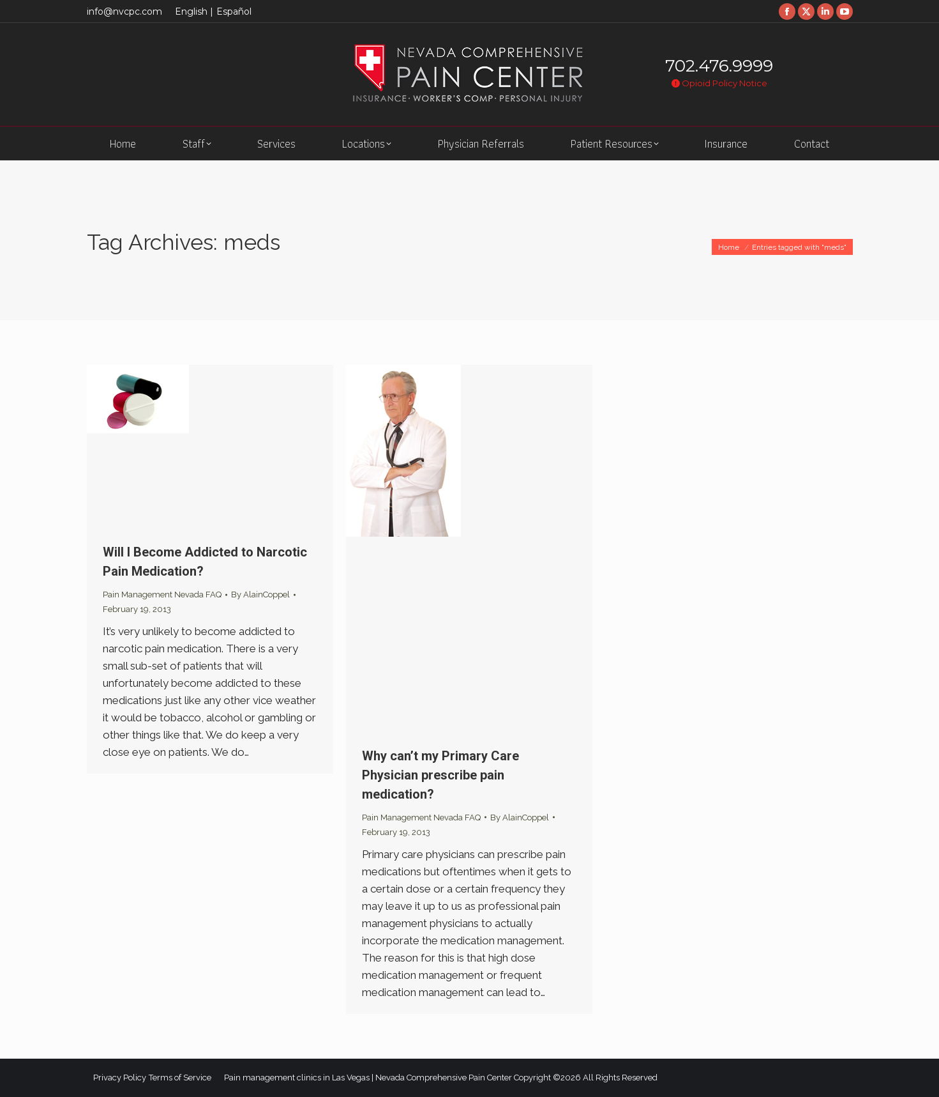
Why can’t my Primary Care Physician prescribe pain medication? (440, 775)
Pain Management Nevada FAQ (162, 594)
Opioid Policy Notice (719, 83)
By (260, 594)
